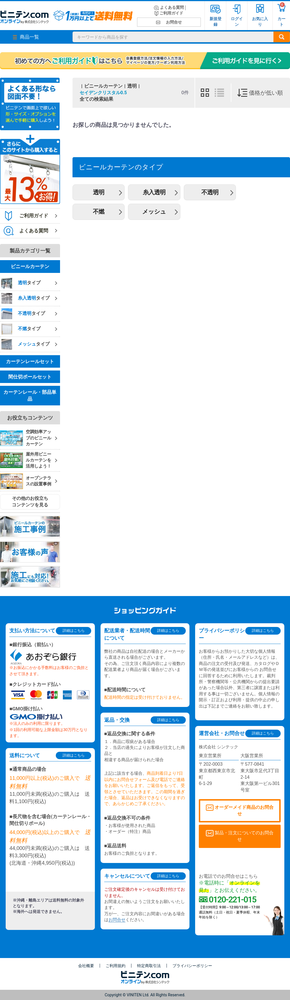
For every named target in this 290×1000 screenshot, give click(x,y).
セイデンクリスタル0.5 (103, 92)
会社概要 (86, 966)
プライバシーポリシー (192, 966)
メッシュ (154, 211)
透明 (132, 86)
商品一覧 (26, 37)
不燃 (98, 211)
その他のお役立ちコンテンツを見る (30, 502)
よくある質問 (169, 7)
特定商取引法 (149, 966)
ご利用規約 (115, 966)
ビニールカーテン (103, 86)
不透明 (209, 192)
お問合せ (169, 22)
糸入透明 (154, 192)
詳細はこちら (74, 630)
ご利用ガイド (169, 13)
